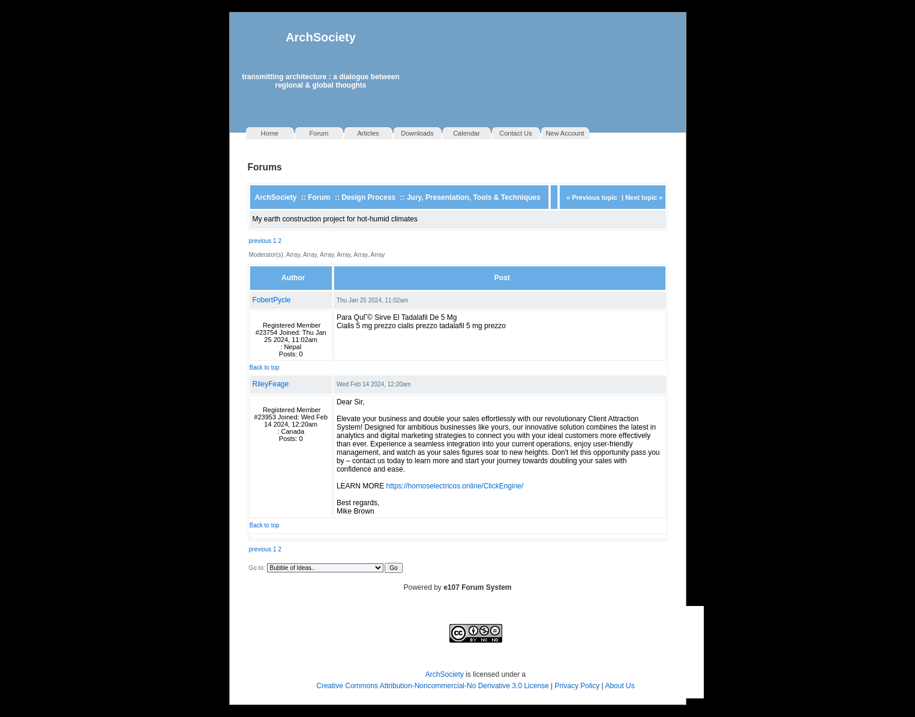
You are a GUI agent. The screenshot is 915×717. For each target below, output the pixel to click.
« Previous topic (591, 197)
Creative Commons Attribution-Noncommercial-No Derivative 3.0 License (432, 686)
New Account (564, 133)
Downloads (417, 133)
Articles (368, 133)
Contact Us (515, 133)
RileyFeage (271, 384)
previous (260, 241)
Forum (319, 133)
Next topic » (643, 197)
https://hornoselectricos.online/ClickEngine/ (455, 486)
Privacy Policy (578, 686)
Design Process (368, 197)
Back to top (265, 367)
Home (269, 133)
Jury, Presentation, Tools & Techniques (474, 197)
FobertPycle (272, 300)
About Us (619, 686)
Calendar (466, 133)
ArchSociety (321, 37)
